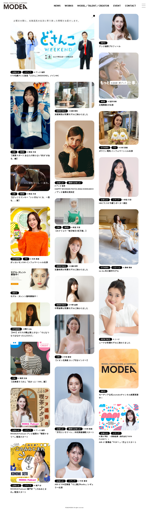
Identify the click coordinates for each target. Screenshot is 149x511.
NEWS (57, 5)
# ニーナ (116, 339)
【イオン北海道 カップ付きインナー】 (72, 360)
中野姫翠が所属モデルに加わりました (71, 308)
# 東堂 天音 (31, 152)
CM (13, 152)
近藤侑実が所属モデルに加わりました (71, 269)
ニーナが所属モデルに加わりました (114, 343)
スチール (116, 267)
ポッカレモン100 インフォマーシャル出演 (29, 262)
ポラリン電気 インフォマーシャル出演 (116, 151)
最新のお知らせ (75, 183)
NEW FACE (61, 111)
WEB (103, 101)
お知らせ (15, 72)
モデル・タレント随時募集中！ (24, 296)
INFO (103, 43)
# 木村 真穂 (123, 148)
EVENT (117, 5)
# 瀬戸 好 (37, 485)
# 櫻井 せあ (27, 329)
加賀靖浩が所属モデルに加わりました (71, 114)
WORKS (69, 5)
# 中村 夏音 (67, 357)
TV (114, 148)
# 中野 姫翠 (73, 305)
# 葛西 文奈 (22, 378)
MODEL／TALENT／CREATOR (93, 5)
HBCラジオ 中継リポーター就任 (113, 203)
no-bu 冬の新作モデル (109, 271)
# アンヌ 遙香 (39, 72)
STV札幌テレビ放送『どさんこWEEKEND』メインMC (34, 75)
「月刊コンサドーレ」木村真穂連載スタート (74, 432)
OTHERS (104, 148)
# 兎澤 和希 (112, 101)
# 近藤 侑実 (73, 266)
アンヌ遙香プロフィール (110, 46)
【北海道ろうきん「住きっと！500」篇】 (28, 381)
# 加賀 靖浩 (73, 111)
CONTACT (130, 5)
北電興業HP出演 (106, 105)
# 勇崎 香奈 (127, 267)
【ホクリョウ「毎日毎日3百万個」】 (71, 231)
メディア (27, 72)
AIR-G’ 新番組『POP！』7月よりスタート (118, 442)
